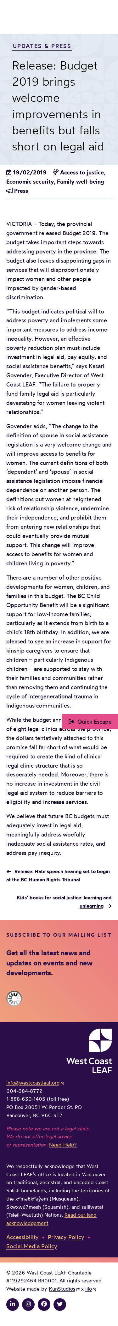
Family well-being (80, 181)
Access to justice (82, 172)
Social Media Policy (31, 1246)
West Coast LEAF (53, 18)
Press (21, 190)
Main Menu (107, 18)
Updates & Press (42, 45)
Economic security (30, 181)
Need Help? (63, 1144)
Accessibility (22, 1236)
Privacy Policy (66, 1236)
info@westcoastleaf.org (32, 1083)
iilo (88, 1289)
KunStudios (62, 1289)
